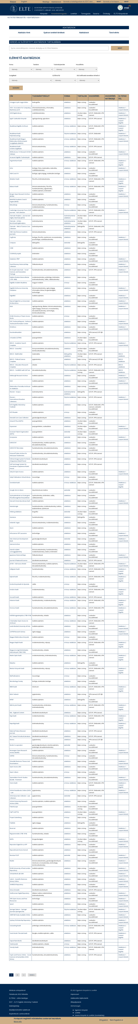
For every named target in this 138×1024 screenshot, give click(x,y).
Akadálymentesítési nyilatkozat (19, 1010)
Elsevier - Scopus (15, 392)
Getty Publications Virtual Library (20, 477)
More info (18, 1022)
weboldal (67, 243)
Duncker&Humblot (15, 332)
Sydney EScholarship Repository (20, 920)
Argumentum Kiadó (16, 161)
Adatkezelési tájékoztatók (79, 998)
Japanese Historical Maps (18, 555)
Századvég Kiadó (15, 926)
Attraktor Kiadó (14, 179)
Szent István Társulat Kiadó (18, 933)
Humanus (13, 517)
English (24, 1)
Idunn (11, 528)
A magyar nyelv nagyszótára (19, 102)
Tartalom (36, 64)
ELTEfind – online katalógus (18, 998)
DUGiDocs (13, 327)
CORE (11, 248)
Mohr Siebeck (14, 694)
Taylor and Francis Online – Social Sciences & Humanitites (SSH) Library (20, 957)
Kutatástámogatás (59, 13)
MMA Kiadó (13, 687)
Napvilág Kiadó (14, 723)
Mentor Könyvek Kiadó (17, 668)
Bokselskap (13, 205)
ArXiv (11, 168)
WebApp (46, 2)
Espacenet (13, 426)
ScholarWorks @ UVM (17, 874)
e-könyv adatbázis (70, 126)
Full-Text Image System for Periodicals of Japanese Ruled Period (19, 466)
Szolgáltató (12, 75)
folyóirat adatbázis (70, 133)
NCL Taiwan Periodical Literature (20, 736)
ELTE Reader (14, 412)
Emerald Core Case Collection (19, 418)
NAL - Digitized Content (17, 713)
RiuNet (12, 861)
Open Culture (14, 772)
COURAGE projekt (15, 253)
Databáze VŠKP (15, 259)
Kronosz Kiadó (14, 608)
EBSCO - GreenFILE (16, 348)
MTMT (12, 700)
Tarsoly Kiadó (14, 947)
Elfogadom (103, 1020)
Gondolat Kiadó (15, 483)
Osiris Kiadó (13, 783)
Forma (11, 64)
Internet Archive (15, 544)
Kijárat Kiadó (14, 577)
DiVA (11, 306)
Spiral (11, 904)
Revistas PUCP (14, 855)
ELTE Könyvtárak (121, 13)
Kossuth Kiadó (14, 597)
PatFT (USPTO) (14, 812)
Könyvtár (44, 13)
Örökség (106, 13)
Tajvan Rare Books (16, 941)
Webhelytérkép (14, 1006)
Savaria (96, 13)
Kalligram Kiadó (15, 569)
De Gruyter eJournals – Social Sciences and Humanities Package (19, 272)
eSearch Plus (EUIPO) (16, 421)
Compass (13, 243)
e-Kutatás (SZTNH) (15, 338)
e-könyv (66, 205)
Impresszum (75, 994)
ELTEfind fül (56, 75)
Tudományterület (59, 64)
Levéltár (74, 13)
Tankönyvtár (14, 944)
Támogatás (85, 13)
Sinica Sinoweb (14, 890)
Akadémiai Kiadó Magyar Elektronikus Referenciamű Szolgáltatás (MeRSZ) (18, 141)
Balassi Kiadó (14, 186)
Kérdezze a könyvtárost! (17, 990)
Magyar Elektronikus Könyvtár (19, 637)
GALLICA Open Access (17, 472)
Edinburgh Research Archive (19, 375)
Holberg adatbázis (16, 512)
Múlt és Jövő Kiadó (15, 705)
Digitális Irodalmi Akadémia (18, 283)
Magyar (13, 1)
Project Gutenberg (15, 817)
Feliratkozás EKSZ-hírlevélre (18, 994)
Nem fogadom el (116, 1020)
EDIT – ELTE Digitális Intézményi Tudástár (23, 1002)
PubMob (12, 823)
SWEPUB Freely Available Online (20, 915)
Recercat (12, 828)
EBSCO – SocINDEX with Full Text (20, 370)
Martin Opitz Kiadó (16, 655)
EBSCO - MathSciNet (16, 354)
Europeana (13, 437)
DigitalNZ (12, 296)
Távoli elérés (114, 32)
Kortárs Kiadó (14, 589)
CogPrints (13, 237)
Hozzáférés (80, 64)
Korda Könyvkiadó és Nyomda (19, 584)
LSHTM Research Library (17, 632)
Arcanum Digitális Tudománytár (20, 157)
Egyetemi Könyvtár (81, 1010)
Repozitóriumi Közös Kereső (19, 850)
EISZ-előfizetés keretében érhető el (88, 75)
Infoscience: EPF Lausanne (18, 533)
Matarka (12, 663)
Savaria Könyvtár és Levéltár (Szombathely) (89, 1015)
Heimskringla (14, 506)
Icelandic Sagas (15, 522)
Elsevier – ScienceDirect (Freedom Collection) (17, 399)
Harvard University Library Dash (20, 501)
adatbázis (67, 102)
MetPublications (15, 676)
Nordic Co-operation (16, 745)
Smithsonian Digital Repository (19, 893)
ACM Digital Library (16, 113)
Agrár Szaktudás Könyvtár (18, 118)
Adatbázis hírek (24, 32)
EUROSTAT (13, 443)
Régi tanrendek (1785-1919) (18, 834)
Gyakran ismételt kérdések (54, 32)
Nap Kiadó (13, 716)
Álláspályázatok (76, 1002)
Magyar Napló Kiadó (16, 642)
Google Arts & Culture (16, 490)
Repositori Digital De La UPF (18, 844)
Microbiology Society (16, 681)
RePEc (12, 839)
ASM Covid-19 (14, 173)
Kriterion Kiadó (14, 600)
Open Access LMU (15, 767)
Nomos (12, 740)
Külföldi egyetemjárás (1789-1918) (20, 615)
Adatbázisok (56, 2)
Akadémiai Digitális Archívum (19, 126)
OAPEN (12, 756)
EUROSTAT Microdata (16, 448)
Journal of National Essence (18, 560)
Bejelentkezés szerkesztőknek (19, 1014)
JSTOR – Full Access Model (18, 564)
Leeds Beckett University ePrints (20, 626)
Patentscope (14, 807)
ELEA (11, 381)
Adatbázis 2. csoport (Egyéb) (122, 121)
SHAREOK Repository (16, 884)
